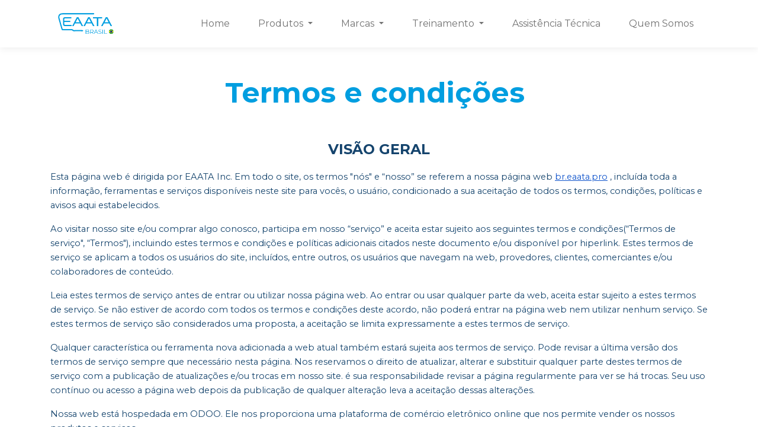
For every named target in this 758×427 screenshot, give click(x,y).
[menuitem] (215, 24)
